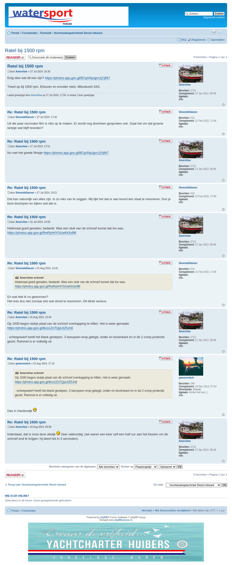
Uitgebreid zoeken (214, 17)
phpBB (103, 517)
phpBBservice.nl (123, 520)
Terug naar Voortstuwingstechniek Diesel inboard (37, 484)
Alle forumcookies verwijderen (172, 510)
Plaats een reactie (15, 57)
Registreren (199, 39)
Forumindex (29, 32)
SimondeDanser (25, 117)
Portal (15, 32)
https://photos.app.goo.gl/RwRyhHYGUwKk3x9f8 (41, 232)
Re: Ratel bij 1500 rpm (26, 112)
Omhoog (223, 104)
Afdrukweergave (213, 32)
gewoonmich (23, 363)
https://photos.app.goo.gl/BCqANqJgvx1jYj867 (77, 78)
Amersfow (21, 71)
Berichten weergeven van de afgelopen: (84, 466)
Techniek (45, 32)
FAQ (183, 39)
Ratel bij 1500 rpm (24, 50)
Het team (146, 510)
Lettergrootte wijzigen (221, 32)
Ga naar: (158, 484)
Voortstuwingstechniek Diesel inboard (78, 32)
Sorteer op (139, 466)
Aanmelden (218, 39)
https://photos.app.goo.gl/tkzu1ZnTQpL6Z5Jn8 (40, 328)
